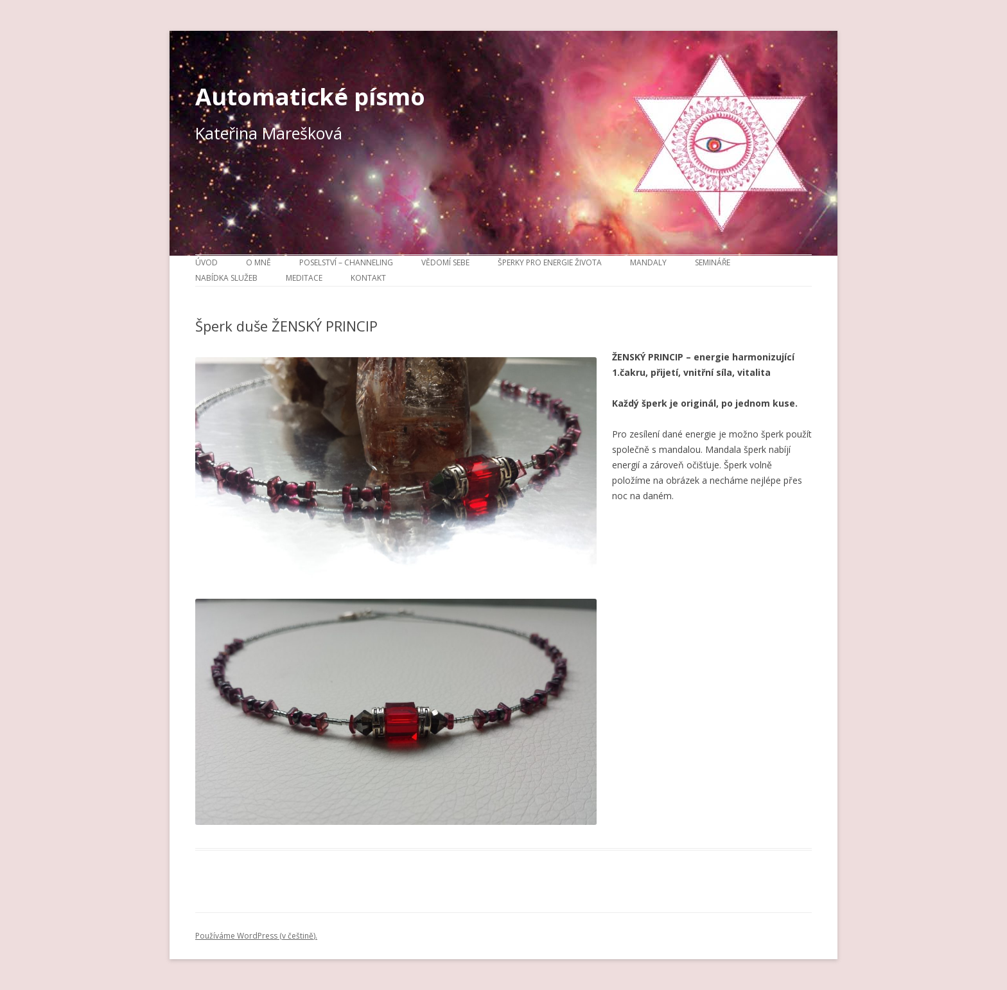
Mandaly (648, 262)
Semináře (712, 262)
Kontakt (368, 277)
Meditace (304, 277)
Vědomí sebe (445, 262)
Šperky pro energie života (550, 262)
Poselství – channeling (346, 262)
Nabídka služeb (226, 277)
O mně (258, 262)
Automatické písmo (310, 96)
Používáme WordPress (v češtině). (256, 935)
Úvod (206, 262)
